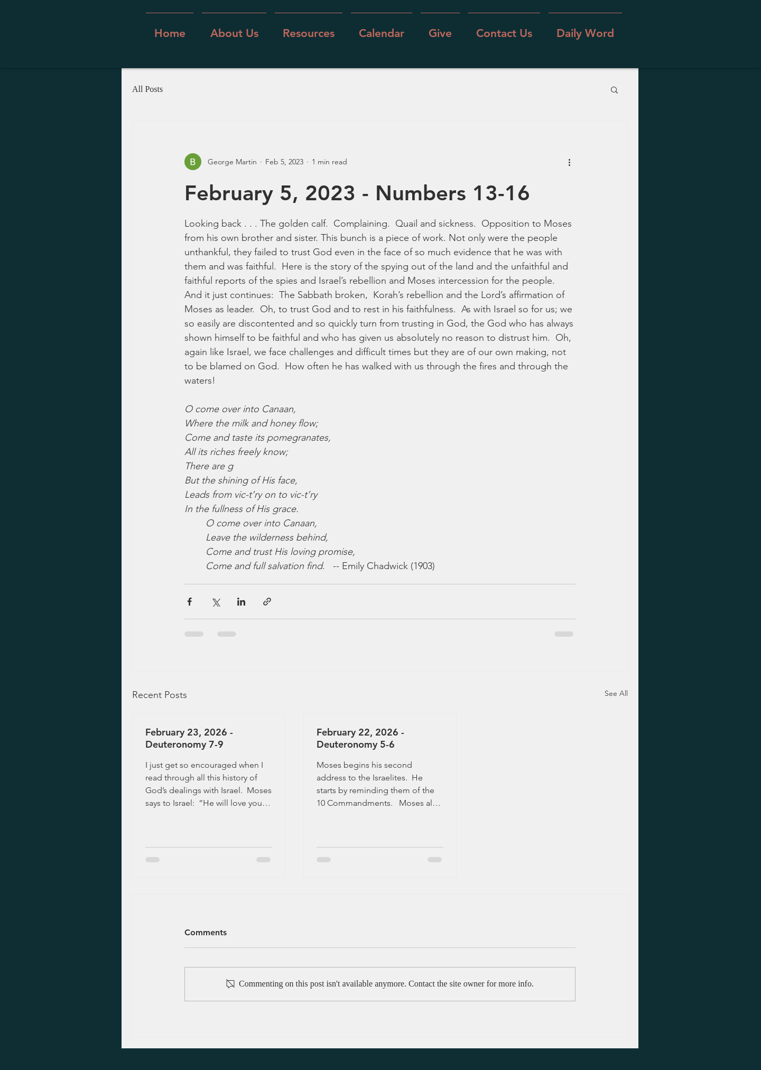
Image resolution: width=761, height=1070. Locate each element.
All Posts (147, 89)
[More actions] (569, 161)
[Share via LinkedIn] (241, 602)
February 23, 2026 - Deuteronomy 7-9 (189, 738)
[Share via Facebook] (189, 602)
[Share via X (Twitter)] (215, 602)
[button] (234, 28)
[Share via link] (267, 602)
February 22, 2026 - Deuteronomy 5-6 (360, 738)
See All (616, 693)
